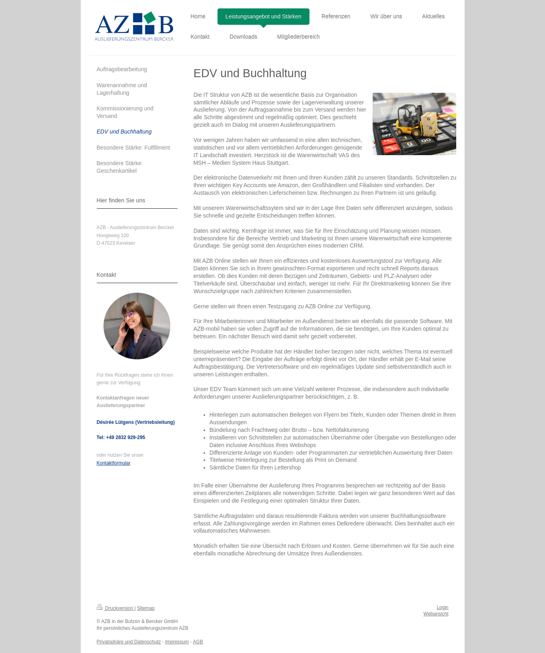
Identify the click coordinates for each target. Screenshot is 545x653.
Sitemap (146, 608)
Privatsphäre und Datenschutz (129, 642)
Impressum (177, 642)
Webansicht (435, 614)
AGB (198, 642)
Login (442, 607)
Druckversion (116, 608)
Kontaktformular (113, 463)
